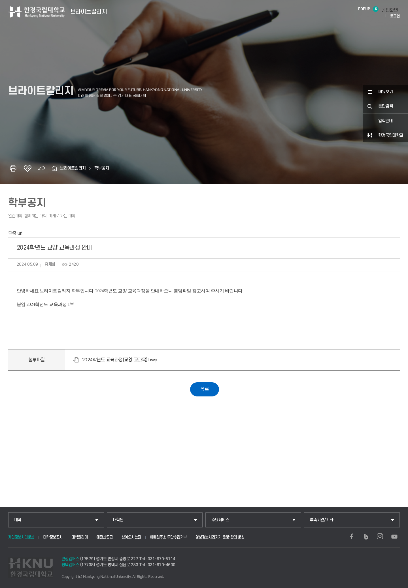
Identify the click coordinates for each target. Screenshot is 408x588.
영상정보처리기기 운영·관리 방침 (220, 537)
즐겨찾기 (27, 168)
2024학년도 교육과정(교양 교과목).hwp (119, 359)
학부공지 (101, 168)
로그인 (395, 16)
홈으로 (54, 168)
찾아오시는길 (131, 537)
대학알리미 (79, 537)
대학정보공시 (53, 537)
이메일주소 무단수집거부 (168, 537)
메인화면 (389, 10)
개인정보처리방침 (21, 537)
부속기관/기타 (321, 520)
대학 (17, 520)
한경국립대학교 (390, 135)
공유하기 (42, 168)
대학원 (118, 520)
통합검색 (385, 106)
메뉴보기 (385, 91)
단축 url (15, 233)
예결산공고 (104, 537)
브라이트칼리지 (73, 168)
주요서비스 (220, 520)
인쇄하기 (13, 168)
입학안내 (385, 121)
